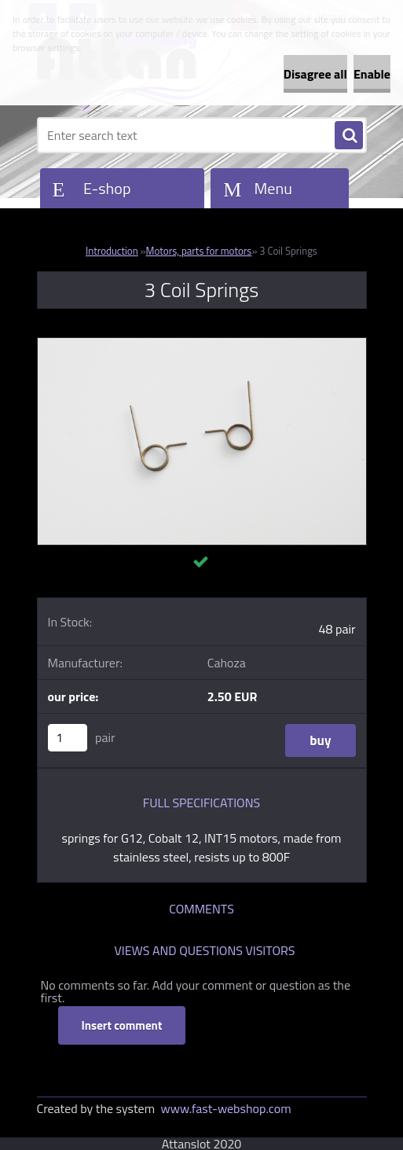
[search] (349, 136)
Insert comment (122, 1025)
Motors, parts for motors (199, 251)
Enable (372, 73)
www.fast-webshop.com (226, 1108)
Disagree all (315, 73)
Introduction (112, 251)
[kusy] (67, 737)
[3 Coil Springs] (202, 344)
